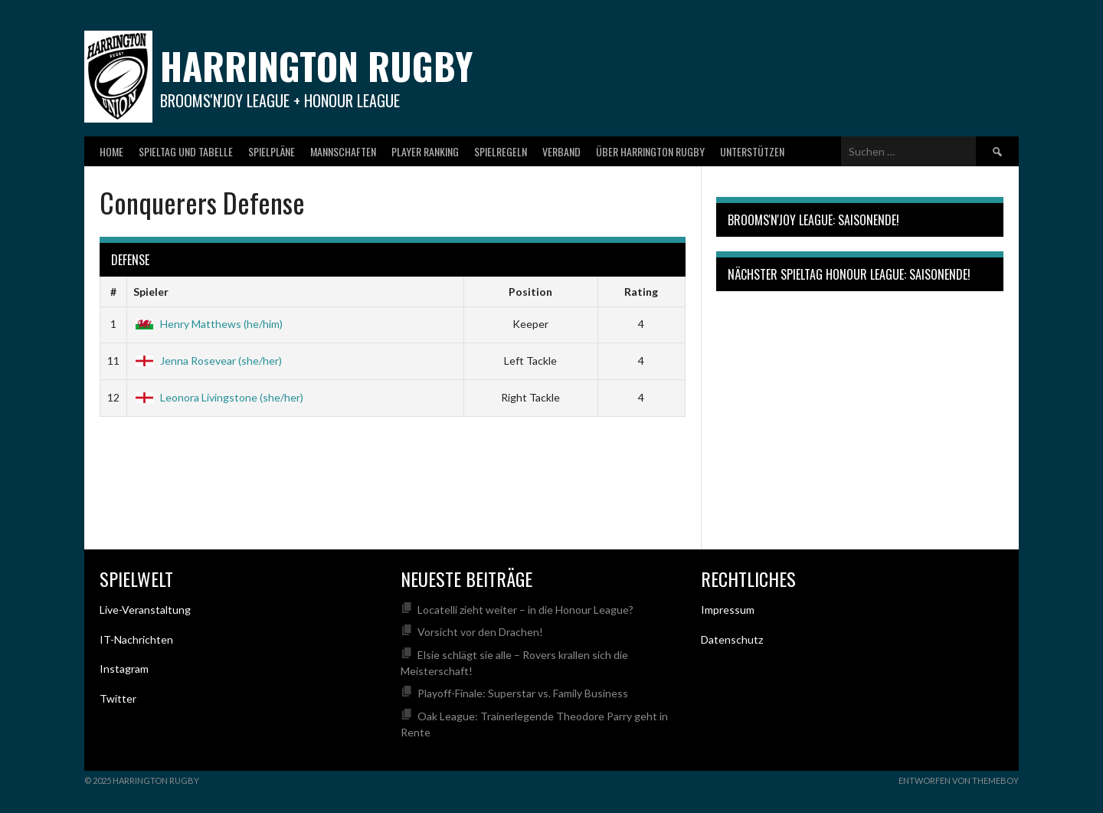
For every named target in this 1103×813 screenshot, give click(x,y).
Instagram (124, 668)
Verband (561, 151)
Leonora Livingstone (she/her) (218, 397)
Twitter (118, 698)
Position (530, 291)
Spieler (151, 291)
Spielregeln (500, 151)
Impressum (727, 609)
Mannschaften (343, 151)
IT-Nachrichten (136, 639)
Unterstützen (752, 151)
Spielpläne (271, 151)
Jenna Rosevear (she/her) (207, 360)
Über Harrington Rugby (650, 151)
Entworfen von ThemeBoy (958, 780)
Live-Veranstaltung (145, 609)
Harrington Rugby (316, 65)
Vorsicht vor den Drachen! (480, 631)
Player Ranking (425, 151)
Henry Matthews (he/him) (208, 323)
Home (111, 151)
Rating (641, 291)
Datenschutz (732, 639)
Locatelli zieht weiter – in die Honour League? (525, 609)
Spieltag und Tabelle (186, 151)
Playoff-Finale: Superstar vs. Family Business (522, 693)
